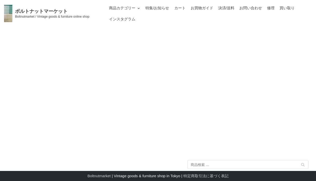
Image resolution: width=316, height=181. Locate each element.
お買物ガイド (202, 8)
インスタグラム (122, 19)
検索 (302, 165)
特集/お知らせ (157, 8)
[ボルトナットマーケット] (46, 13)
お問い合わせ (250, 8)
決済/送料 (226, 8)
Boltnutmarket (99, 176)
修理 (271, 8)
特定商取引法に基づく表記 (206, 176)
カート (180, 8)
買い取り (287, 8)
